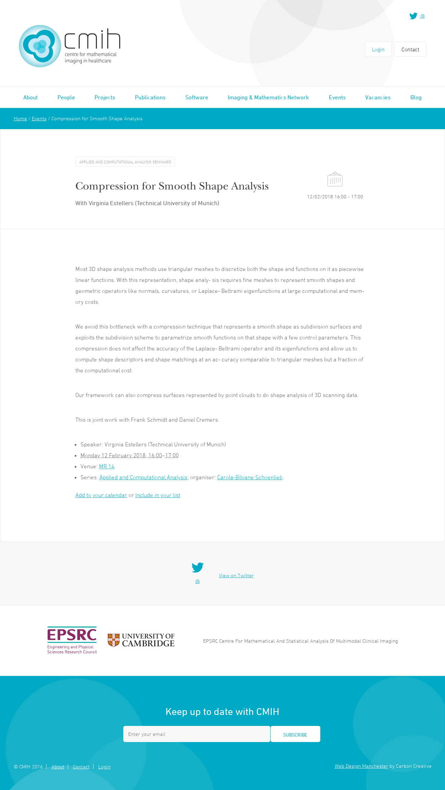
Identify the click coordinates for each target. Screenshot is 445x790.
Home (20, 118)
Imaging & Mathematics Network (268, 97)
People (66, 97)
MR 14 (106, 466)
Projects (105, 97)
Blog (416, 97)
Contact (410, 49)
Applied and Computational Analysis (143, 477)
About (30, 97)
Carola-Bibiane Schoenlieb (250, 477)
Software (196, 97)
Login (378, 49)
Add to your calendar (101, 495)
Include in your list (157, 495)
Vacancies (378, 97)
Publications (150, 97)
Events (337, 97)
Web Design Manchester (361, 766)
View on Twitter (236, 575)
